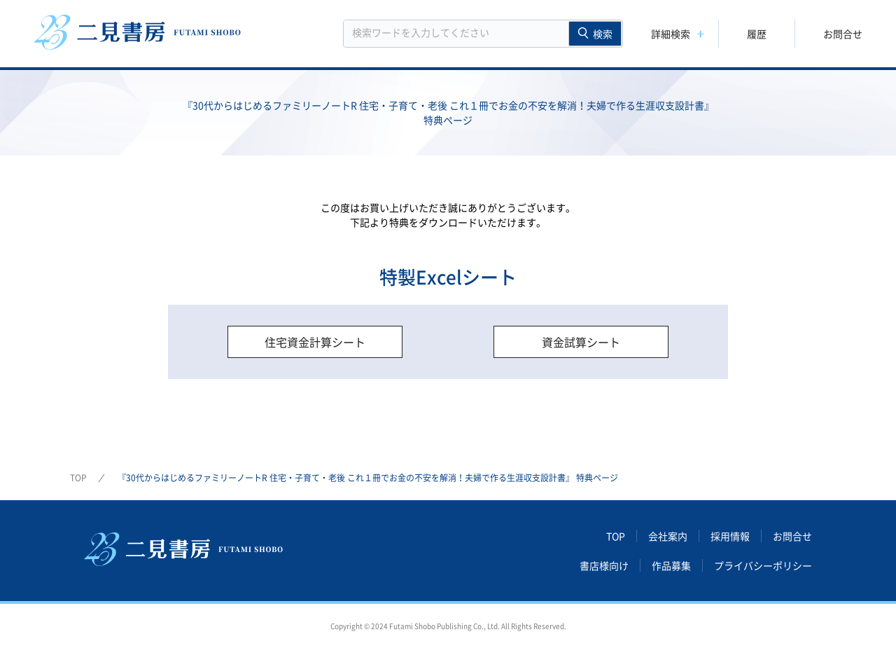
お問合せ (842, 34)
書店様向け (604, 565)
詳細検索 (670, 34)
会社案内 (667, 536)
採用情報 (730, 536)
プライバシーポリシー (763, 565)
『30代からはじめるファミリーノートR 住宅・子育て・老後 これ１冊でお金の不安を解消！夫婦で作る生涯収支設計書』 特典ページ (368, 477)
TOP (78, 477)
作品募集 (671, 565)
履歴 (756, 34)
